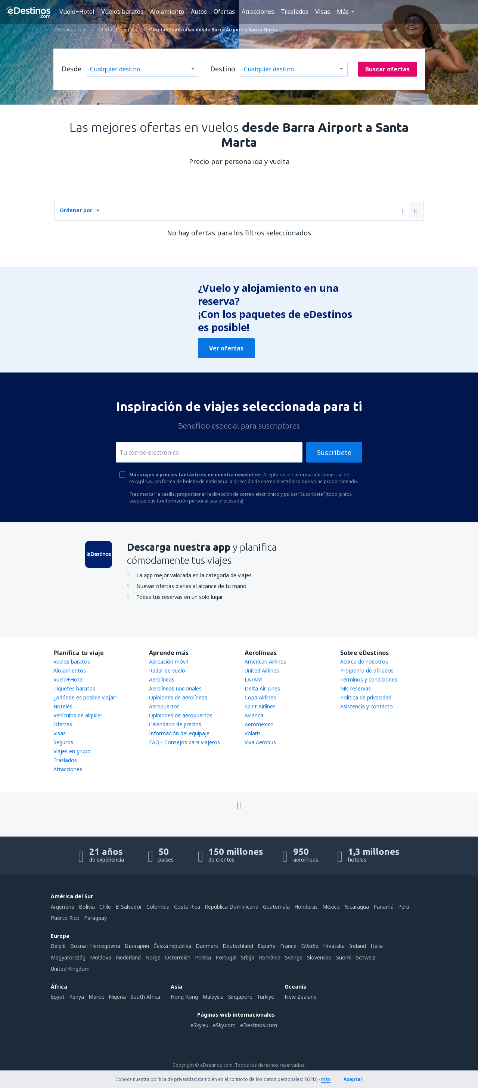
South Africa (145, 996)
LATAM (253, 679)
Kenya (76, 996)
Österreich (177, 957)
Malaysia (213, 996)
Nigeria (117, 996)
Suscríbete (334, 452)
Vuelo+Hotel (76, 11)
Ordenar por (76, 210)
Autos (199, 11)
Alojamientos (69, 670)
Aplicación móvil (168, 661)
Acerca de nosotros (364, 661)
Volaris (253, 733)
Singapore (240, 996)
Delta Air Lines (262, 688)
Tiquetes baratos (74, 688)
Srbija (247, 957)
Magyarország (68, 957)
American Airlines (265, 661)
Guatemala (276, 906)
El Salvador (128, 906)
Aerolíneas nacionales (175, 688)
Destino (222, 68)
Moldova (100, 957)
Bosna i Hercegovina (95, 945)
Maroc (96, 996)
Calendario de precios (175, 724)
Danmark (207, 945)
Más (343, 11)
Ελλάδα (310, 945)
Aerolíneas (161, 679)
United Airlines (262, 670)
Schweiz (365, 957)
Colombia (158, 906)
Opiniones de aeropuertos (180, 715)
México (331, 906)
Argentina (62, 906)
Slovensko (319, 957)
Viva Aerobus (260, 742)
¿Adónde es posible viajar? (85, 697)
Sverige (293, 957)
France (288, 945)
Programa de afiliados (367, 670)
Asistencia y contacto (366, 706)
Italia (376, 945)
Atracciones (258, 11)
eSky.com (224, 1025)
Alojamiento (167, 11)
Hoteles (62, 706)
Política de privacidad (365, 697)
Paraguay (95, 917)
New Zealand (301, 996)
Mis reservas (355, 688)
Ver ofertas (226, 348)
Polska (203, 957)
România (269, 957)
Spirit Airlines (260, 706)
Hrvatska (334, 945)
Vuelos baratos (122, 11)
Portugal (225, 957)
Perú (403, 906)
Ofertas (224, 11)
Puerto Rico (65, 917)
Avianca (254, 715)
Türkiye (265, 996)
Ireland (357, 945)
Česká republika (172, 945)
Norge (153, 957)
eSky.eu (199, 1025)
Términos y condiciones (368, 679)
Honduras (306, 906)
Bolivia (87, 906)
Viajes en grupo (72, 751)
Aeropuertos (164, 706)
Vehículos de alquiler (77, 715)
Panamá (383, 906)
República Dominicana (231, 906)
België (58, 945)
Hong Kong (184, 996)
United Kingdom (70, 968)
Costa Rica (187, 906)
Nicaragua (356, 906)
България (137, 945)
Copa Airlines (260, 697)
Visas (322, 11)
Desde (71, 68)
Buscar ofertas (387, 69)
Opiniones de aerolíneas (178, 697)
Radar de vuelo (167, 670)
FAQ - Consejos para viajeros (184, 742)
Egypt (58, 996)
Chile (105, 906)
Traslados (294, 11)
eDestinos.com (258, 1025)
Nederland (128, 957)
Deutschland (238, 945)
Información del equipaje (179, 733)
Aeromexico (259, 724)
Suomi (343, 957)
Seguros (63, 742)
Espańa (267, 945)
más (325, 1079)
